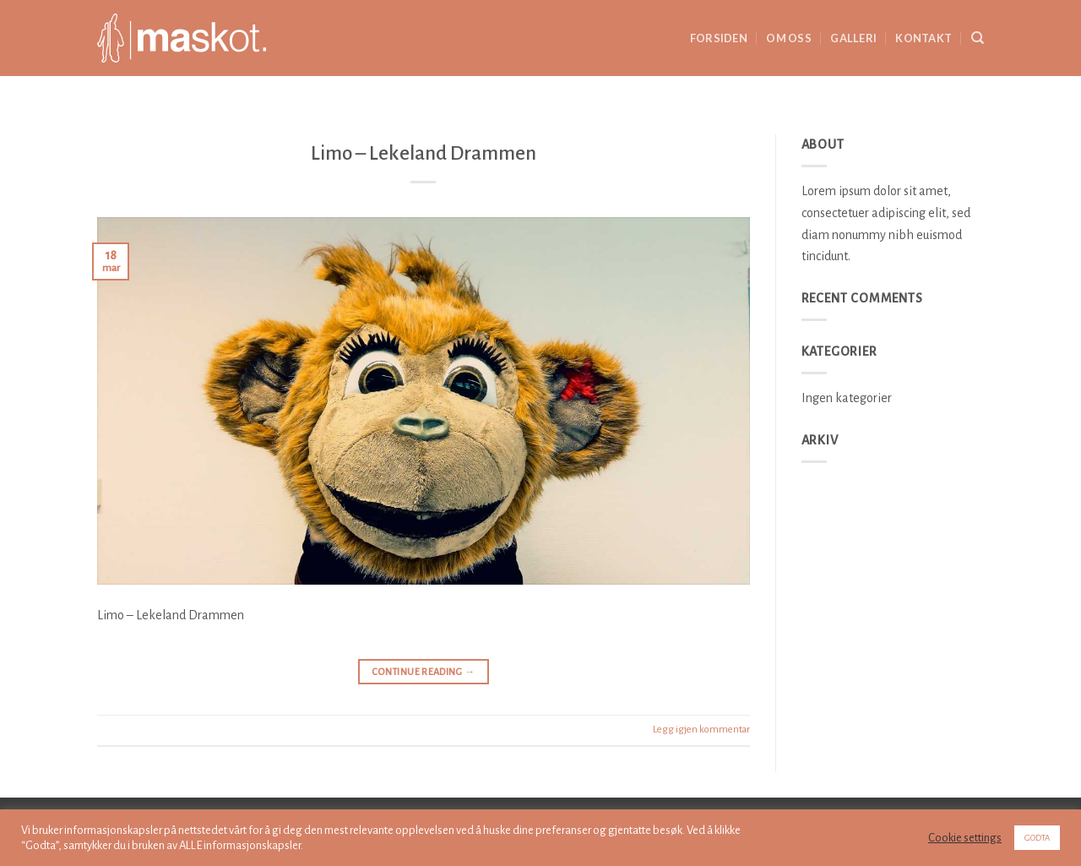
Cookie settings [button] (965, 837)
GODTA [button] (1037, 837)
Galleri (853, 38)
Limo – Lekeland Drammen (423, 153)
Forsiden (718, 38)
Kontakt (923, 38)
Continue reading (423, 672)
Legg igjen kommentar (701, 729)
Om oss (789, 38)
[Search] (977, 38)
